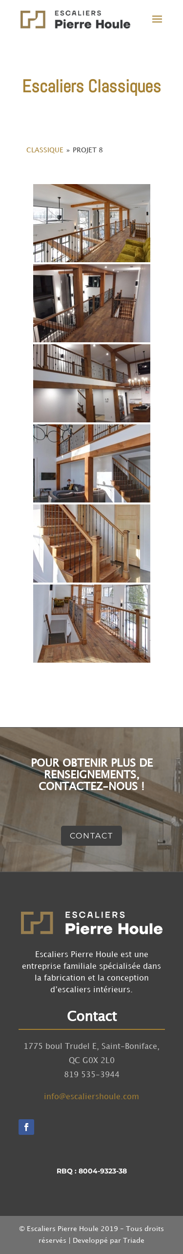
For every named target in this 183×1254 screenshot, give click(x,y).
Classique (44, 150)
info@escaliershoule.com (91, 1097)
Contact (91, 835)
